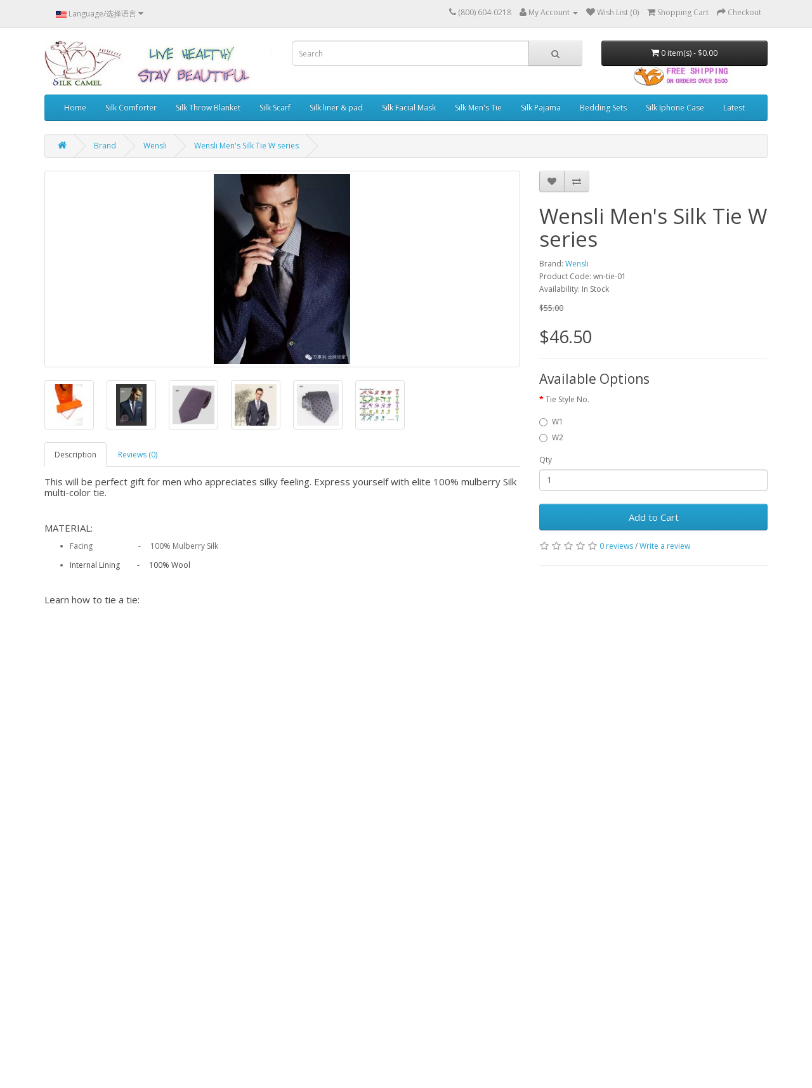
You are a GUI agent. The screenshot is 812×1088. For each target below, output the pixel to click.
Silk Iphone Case (675, 107)
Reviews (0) (137, 454)
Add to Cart (654, 517)
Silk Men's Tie (478, 107)
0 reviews (616, 546)
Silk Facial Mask (409, 107)
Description (75, 454)
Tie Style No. (567, 399)
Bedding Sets (603, 107)
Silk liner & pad (336, 107)
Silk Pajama (541, 107)
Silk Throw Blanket (208, 107)
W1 (551, 421)
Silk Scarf (275, 107)
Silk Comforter (131, 107)
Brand (105, 145)
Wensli (155, 145)
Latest (734, 107)
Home (75, 107)
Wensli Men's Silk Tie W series (246, 145)
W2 (551, 437)
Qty (545, 459)
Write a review (664, 546)
